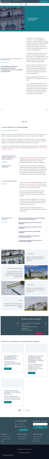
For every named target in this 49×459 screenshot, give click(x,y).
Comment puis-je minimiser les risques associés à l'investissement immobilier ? (30, 241)
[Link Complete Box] (12, 358)
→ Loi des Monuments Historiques (15, 268)
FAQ (2, 441)
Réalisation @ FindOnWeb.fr (24, 452)
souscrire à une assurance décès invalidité (33, 184)
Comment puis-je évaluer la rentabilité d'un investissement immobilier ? (29, 236)
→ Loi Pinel (20, 300)
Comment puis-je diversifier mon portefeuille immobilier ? (29, 232)
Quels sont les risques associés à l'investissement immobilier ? (30, 223)
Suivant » (28, 410)
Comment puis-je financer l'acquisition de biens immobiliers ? (30, 227)
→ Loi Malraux (29, 253)
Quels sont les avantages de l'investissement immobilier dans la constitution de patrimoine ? (32, 218)
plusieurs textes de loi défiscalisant (31, 157)
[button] (46, 4)
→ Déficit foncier (30, 284)
